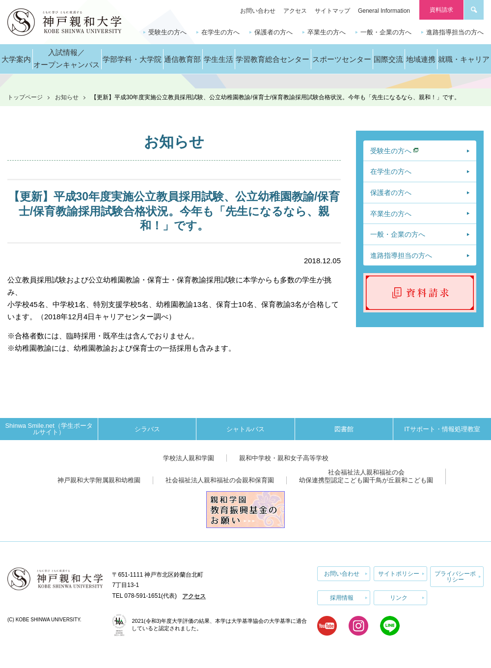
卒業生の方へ (326, 32)
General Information (384, 10)
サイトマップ (332, 10)
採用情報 (342, 595)
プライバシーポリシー (455, 576)
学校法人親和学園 (188, 458)
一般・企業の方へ (385, 32)
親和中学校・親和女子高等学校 (283, 458)
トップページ (25, 97)
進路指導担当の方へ (455, 32)
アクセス (295, 10)
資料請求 (441, 9)
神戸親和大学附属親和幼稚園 (98, 480)
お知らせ (67, 97)
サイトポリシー (398, 573)
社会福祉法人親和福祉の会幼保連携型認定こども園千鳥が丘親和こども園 (366, 476)
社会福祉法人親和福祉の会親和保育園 (219, 480)
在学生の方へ (220, 32)
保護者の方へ (273, 32)
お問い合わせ (257, 10)
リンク (399, 595)
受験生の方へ (167, 32)
